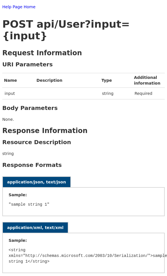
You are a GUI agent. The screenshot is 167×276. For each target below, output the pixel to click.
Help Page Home (18, 7)
